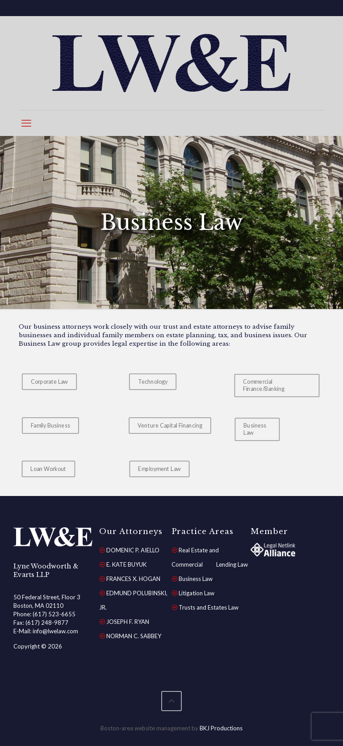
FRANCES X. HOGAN (133, 578)
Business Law (196, 578)
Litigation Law (196, 593)
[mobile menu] (26, 123)
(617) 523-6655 (54, 614)
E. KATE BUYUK (126, 564)
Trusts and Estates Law (208, 607)
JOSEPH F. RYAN (127, 621)
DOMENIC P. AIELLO (132, 550)
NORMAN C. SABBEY (133, 636)
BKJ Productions (221, 728)
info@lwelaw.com (55, 631)
